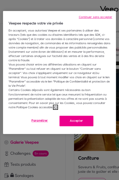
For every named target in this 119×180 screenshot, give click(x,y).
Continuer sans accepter (95, 17)
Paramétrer (39, 120)
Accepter (76, 120)
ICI (55, 107)
